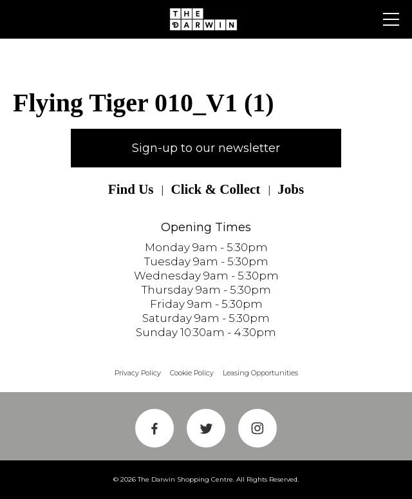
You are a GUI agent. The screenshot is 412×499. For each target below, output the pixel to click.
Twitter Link (206, 428)
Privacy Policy (138, 372)
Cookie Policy (192, 372)
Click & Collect (215, 189)
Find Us (131, 189)
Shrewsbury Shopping (206, 19)
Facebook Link (154, 428)
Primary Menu (391, 19)
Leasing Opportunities (260, 372)
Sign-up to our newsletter (206, 148)
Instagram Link (257, 428)
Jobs (290, 189)
